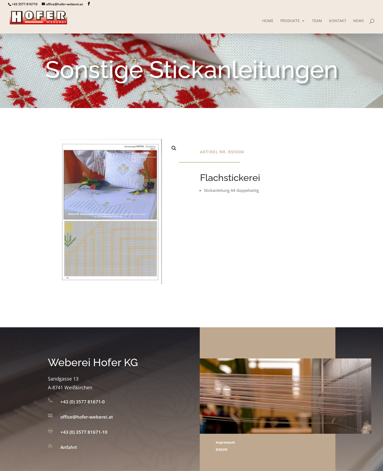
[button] (174, 148)
